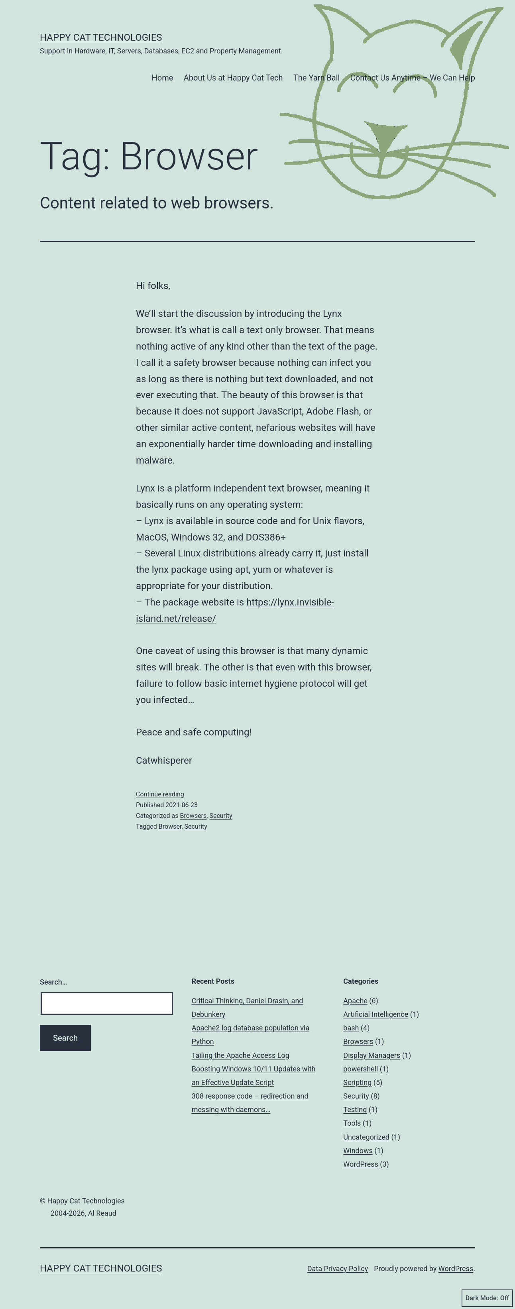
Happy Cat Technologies (101, 37)
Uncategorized (366, 1137)
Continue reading (160, 794)
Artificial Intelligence (375, 1014)
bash (351, 1028)
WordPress (360, 1164)
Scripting (357, 1082)
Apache (355, 1000)
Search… (53, 982)
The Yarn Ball (316, 78)
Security (220, 816)
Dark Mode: (487, 1298)
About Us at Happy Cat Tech (233, 78)
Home (162, 78)
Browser (170, 826)
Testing (355, 1109)
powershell (360, 1069)
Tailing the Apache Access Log (240, 1055)
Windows (358, 1150)
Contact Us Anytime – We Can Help (412, 78)
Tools (352, 1123)
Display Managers (371, 1055)
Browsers (193, 816)
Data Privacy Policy (337, 1268)
